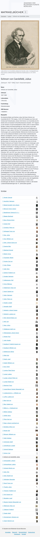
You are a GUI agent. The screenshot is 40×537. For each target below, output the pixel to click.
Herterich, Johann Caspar (20, 310)
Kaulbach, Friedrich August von (20, 344)
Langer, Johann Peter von (20, 378)
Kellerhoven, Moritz (20, 352)
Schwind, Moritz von (20, 468)
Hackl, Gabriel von (20, 292)
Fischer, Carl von (20, 262)
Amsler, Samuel (20, 198)
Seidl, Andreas (20, 438)
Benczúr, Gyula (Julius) (20, 209)
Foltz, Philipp (20, 265)
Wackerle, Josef (20, 498)
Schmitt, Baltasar (20, 450)
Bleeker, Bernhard (20, 216)
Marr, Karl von (20, 401)
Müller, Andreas (20, 412)
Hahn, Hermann (20, 295)
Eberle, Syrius (20, 254)
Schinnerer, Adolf (20, 442)
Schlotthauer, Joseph (20, 446)
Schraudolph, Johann (20, 461)
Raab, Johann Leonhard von (20, 423)
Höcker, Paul (20, 337)
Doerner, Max (20, 247)
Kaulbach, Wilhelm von (20, 348)
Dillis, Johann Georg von (20, 243)
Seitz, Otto (20, 472)
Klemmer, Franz (20, 386)
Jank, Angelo (20, 341)
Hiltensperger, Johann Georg (20, 333)
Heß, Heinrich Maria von (20, 318)
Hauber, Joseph (20, 303)
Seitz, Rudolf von (20, 476)
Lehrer (9, 16)
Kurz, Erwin (20, 367)
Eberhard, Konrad (20, 250)
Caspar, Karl (20, 224)
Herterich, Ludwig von (20, 314)
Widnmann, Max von (20, 506)
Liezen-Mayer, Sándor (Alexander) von (20, 389)
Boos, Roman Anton (20, 220)
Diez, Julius (20, 235)
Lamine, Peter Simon (20, 371)
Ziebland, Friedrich (20, 510)
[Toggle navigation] (25, 12)
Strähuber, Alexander (20, 480)
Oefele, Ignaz (20, 416)
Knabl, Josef (20, 359)
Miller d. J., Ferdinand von (20, 408)
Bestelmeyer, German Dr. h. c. (20, 213)
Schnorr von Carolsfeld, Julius (20, 457)
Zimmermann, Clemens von (20, 517)
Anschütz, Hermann (20, 201)
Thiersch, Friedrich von (20, 491)
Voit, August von (20, 495)
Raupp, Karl (20, 431)
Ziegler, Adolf (20, 513)
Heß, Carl (20, 322)
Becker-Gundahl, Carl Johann (20, 205)
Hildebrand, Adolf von (20, 329)
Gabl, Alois (20, 269)
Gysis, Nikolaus (20, 284)
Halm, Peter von (20, 299)
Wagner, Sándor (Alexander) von (20, 502)
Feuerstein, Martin (20, 258)
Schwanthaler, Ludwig (20, 465)
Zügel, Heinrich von (20, 521)
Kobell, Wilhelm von (20, 363)
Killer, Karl (5, 355)
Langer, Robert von (20, 382)
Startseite (3, 16)
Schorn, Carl (20, 453)
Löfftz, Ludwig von (20, 397)
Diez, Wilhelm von (20, 239)
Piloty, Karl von (20, 419)
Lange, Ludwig (20, 374)
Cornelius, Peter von (20, 228)
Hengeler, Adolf (20, 307)
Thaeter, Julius (20, 487)
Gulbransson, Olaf (20, 280)
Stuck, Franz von (20, 483)
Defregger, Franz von (20, 231)
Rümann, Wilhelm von (20, 434)
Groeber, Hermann (20, 277)
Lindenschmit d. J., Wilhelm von (20, 393)
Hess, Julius (20, 325)
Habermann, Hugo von (20, 288)
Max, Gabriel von (20, 404)
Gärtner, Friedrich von (20, 273)
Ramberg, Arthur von (20, 427)
